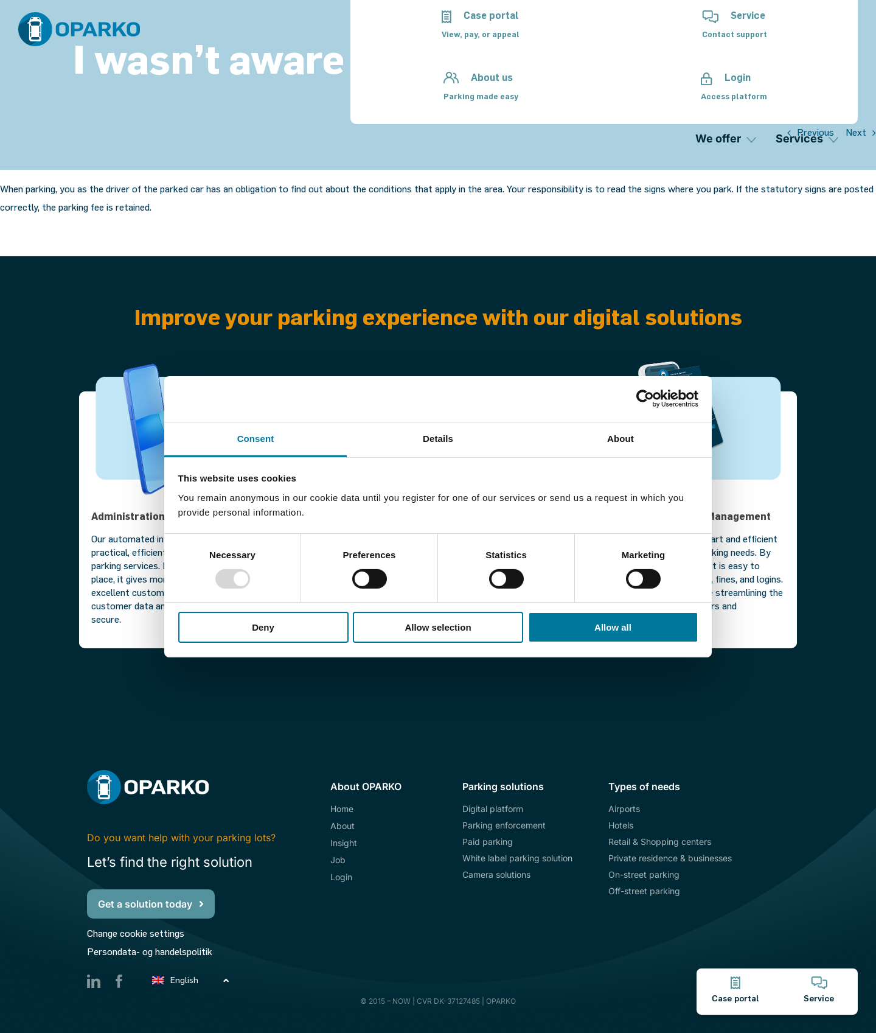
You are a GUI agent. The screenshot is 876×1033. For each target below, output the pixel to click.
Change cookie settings (135, 933)
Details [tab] (438, 438)
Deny (263, 627)
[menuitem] (191, 979)
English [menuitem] (184, 980)
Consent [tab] (255, 438)
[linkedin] (93, 981)
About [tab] (620, 438)
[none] (191, 979)
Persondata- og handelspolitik (149, 952)
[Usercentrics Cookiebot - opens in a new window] (645, 399)
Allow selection (438, 627)
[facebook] (119, 981)
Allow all (612, 627)
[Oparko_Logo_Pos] (79, 17)
